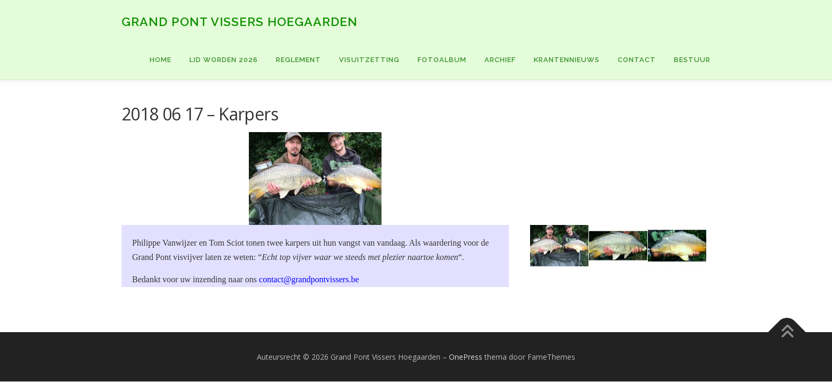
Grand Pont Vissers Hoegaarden (240, 21)
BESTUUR (692, 60)
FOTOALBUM (442, 60)
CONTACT (637, 60)
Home (160, 60)
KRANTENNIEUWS (567, 60)
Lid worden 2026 (223, 60)
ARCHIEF (500, 60)
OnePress (465, 357)
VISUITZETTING (369, 60)
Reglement (298, 60)
